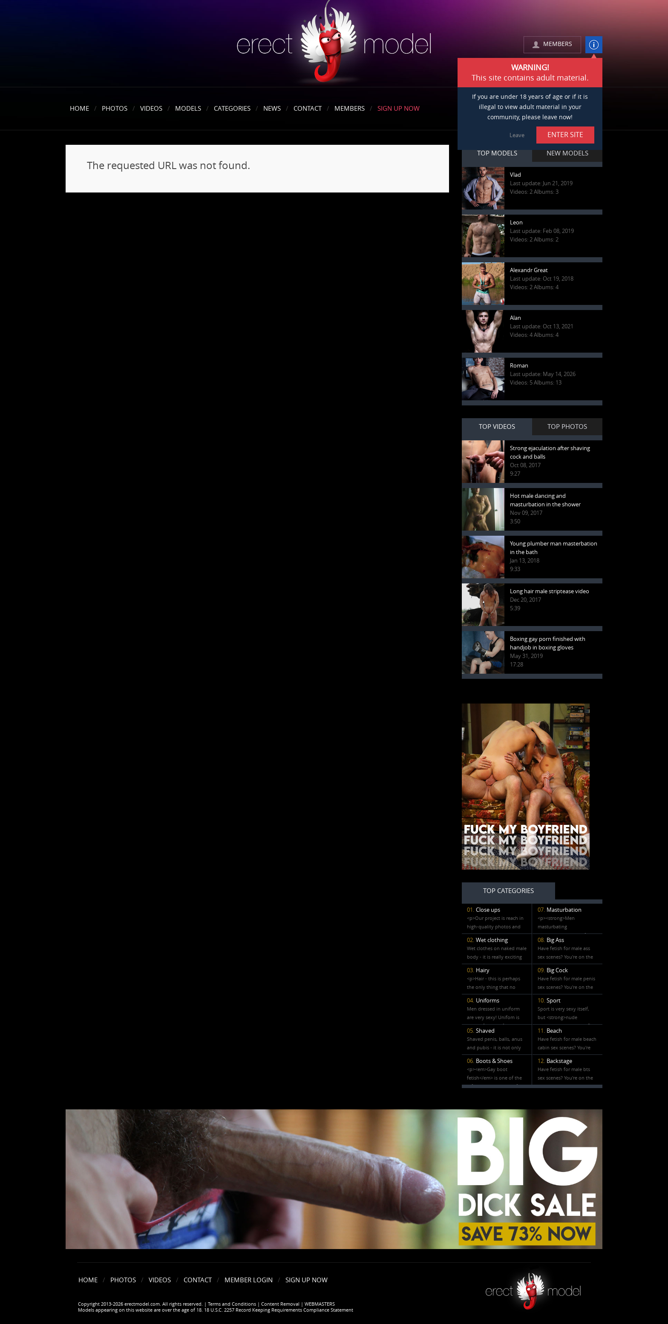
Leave (517, 135)
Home (79, 108)
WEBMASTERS (320, 1304)
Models (188, 108)
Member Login (249, 1280)
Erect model (533, 1288)
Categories (232, 108)
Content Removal (280, 1304)
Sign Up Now (398, 108)
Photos (114, 108)
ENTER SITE (565, 135)
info (593, 44)
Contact (308, 108)
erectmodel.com (334, 44)
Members (349, 108)
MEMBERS (557, 44)
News (272, 108)
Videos (151, 108)
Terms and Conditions (232, 1304)
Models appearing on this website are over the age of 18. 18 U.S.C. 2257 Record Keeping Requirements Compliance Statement (215, 1310)
